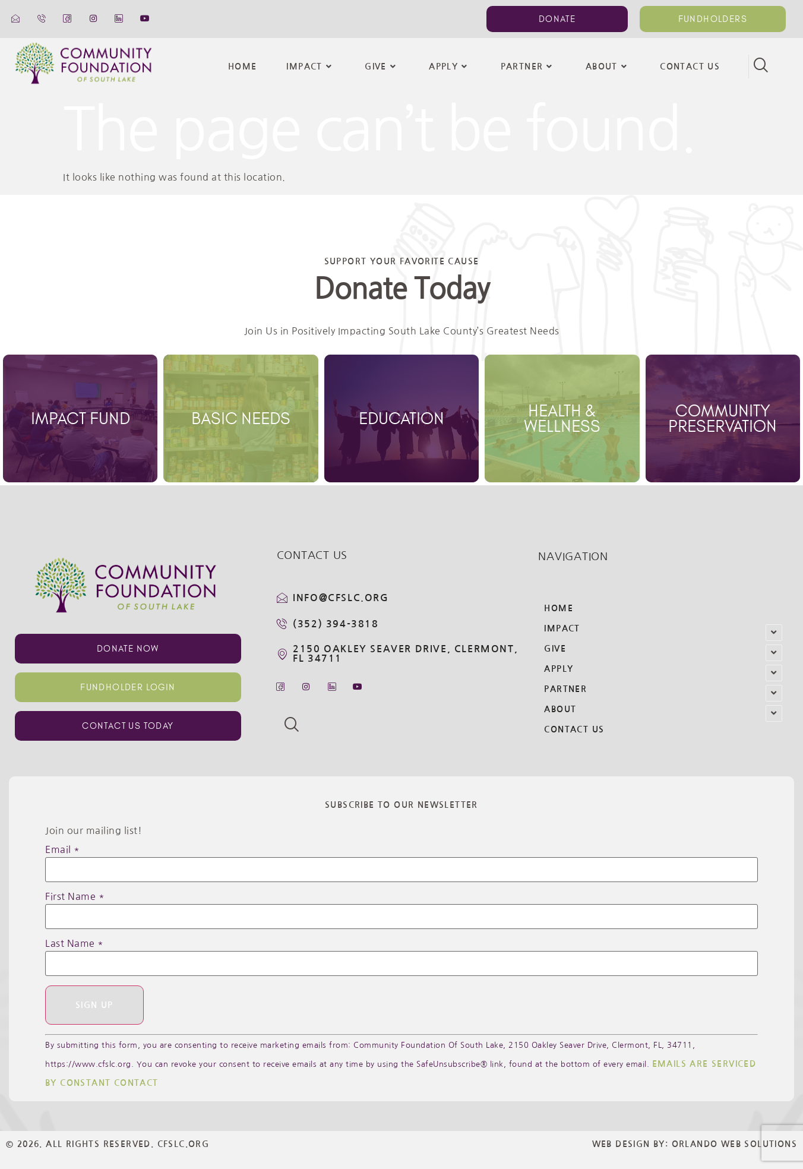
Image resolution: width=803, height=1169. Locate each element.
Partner (528, 66)
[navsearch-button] (760, 66)
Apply (449, 66)
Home (242, 66)
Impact (310, 66)
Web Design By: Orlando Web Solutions (694, 1144)
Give (382, 66)
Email (62, 849)
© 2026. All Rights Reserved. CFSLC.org (107, 1144)
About (608, 66)
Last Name (74, 943)
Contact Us (690, 66)
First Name (75, 896)
